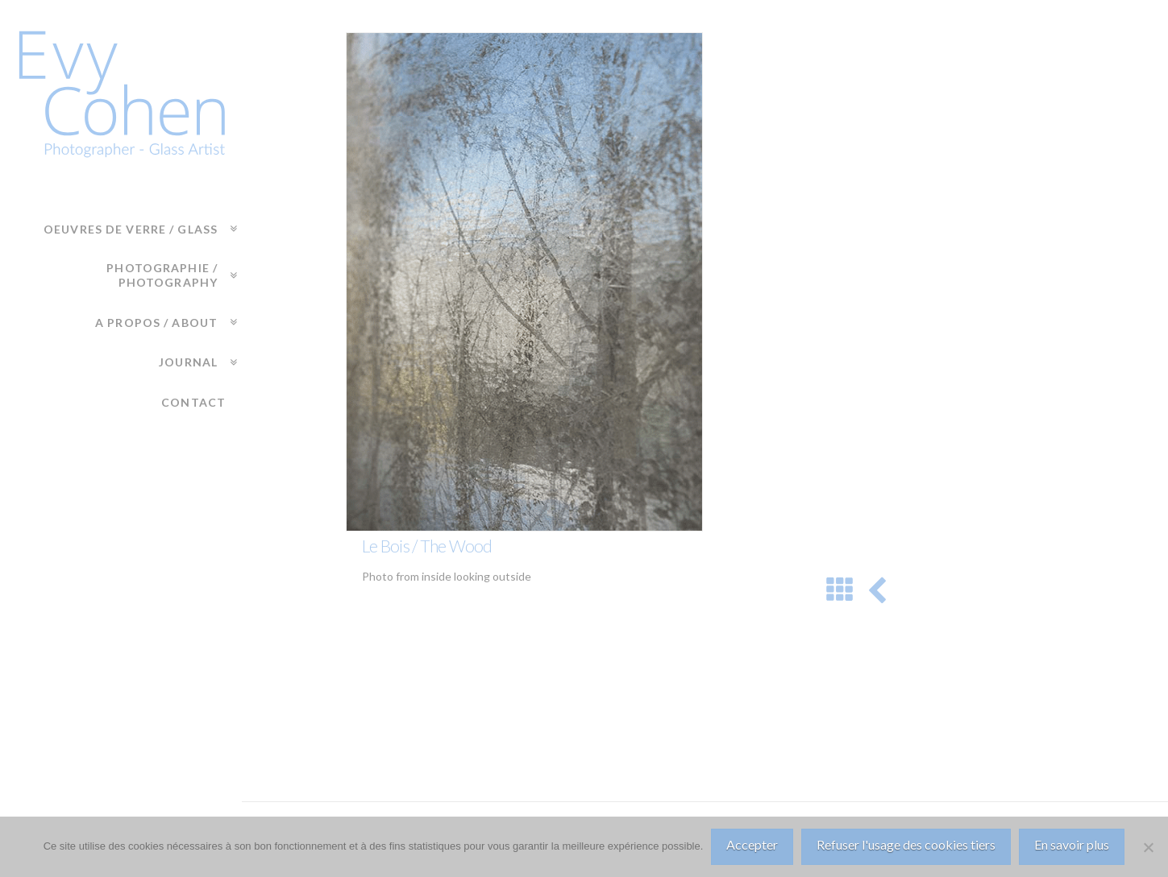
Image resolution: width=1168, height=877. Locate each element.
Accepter (752, 844)
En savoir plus (1071, 844)
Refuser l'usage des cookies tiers (906, 844)
